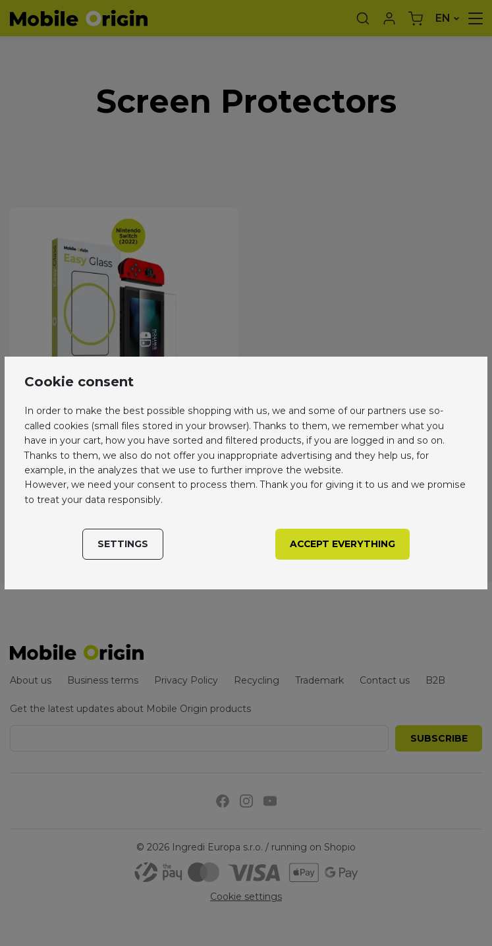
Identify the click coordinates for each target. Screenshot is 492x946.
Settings (122, 544)
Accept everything (342, 544)
